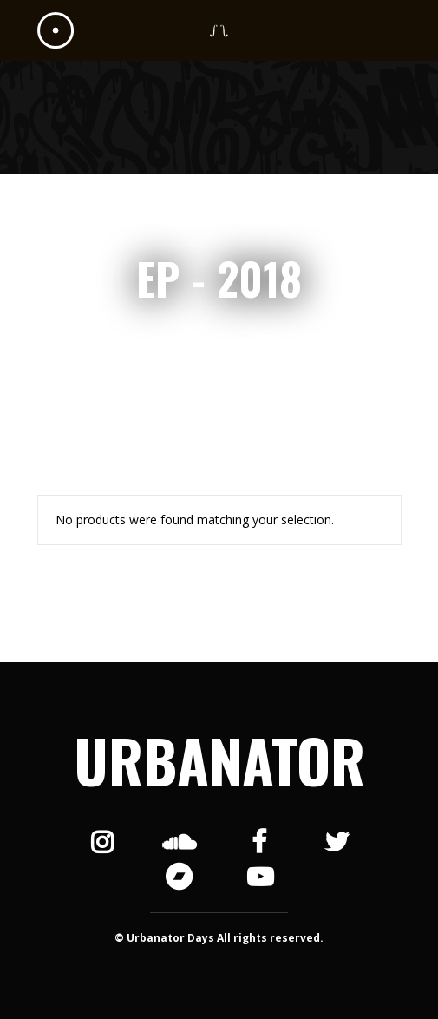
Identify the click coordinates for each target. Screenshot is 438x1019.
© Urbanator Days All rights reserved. (219, 937)
